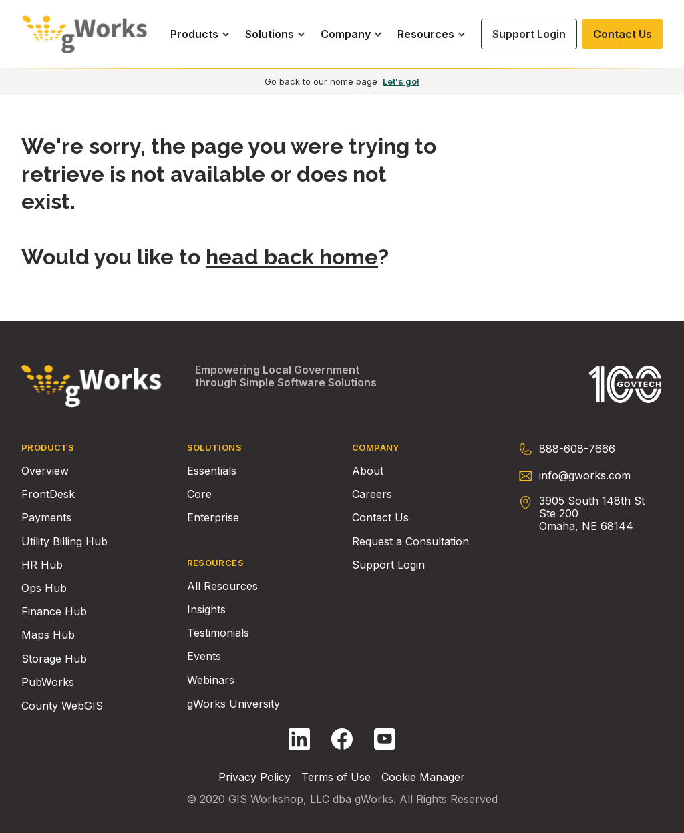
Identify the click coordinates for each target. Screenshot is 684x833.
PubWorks (47, 682)
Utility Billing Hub (64, 541)
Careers (372, 494)
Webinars (210, 680)
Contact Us (380, 517)
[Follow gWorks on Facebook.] (342, 739)
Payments (46, 517)
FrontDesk (48, 494)
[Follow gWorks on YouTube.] (384, 739)
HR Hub (42, 565)
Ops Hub (44, 588)
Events (204, 656)
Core (199, 494)
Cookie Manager (423, 777)
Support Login (388, 565)
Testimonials (218, 633)
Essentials (211, 471)
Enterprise (213, 517)
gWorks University (233, 704)
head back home (292, 256)
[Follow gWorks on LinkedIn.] (299, 739)
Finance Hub (54, 611)
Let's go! (401, 81)
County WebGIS (62, 706)
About (367, 471)
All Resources (222, 586)
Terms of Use (336, 777)
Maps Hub (48, 635)
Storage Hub (54, 659)
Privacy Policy (254, 777)
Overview (45, 471)
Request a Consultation (410, 541)
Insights (206, 609)
